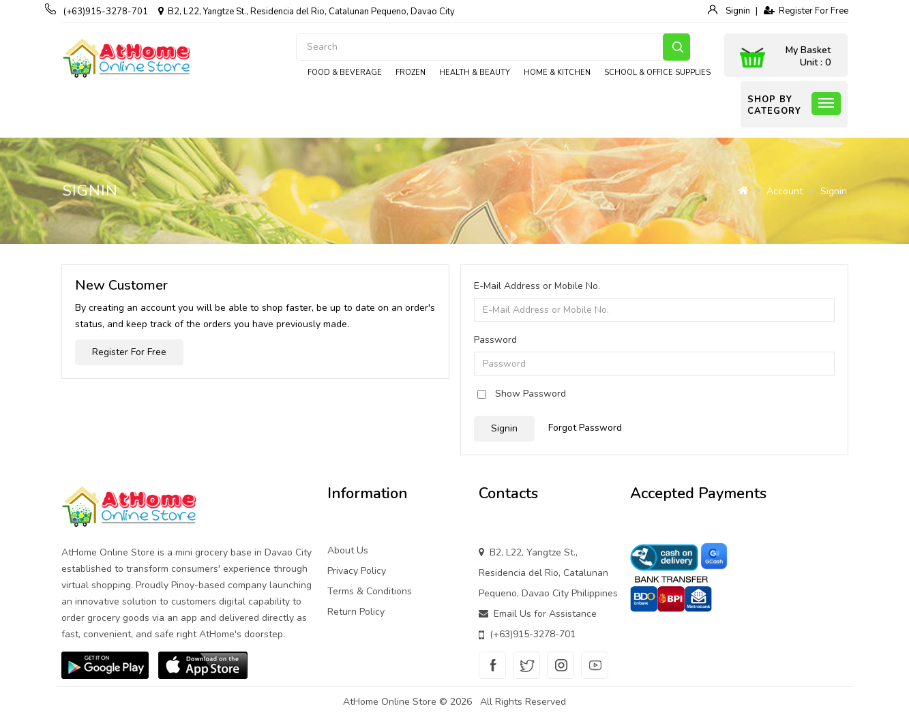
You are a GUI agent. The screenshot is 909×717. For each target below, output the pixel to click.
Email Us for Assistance (545, 613)
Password (495, 339)
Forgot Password (585, 427)
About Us (347, 550)
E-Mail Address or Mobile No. (537, 285)
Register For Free (806, 11)
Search (676, 47)
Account (784, 191)
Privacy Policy (356, 570)
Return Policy (356, 611)
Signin (737, 11)
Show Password (530, 393)
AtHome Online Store (389, 701)
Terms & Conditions (369, 591)
